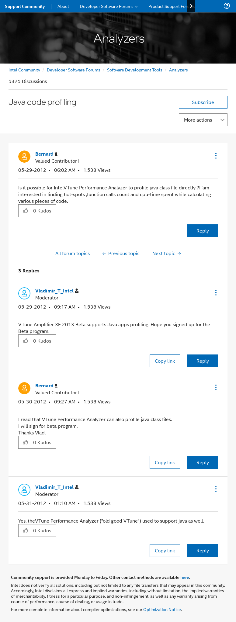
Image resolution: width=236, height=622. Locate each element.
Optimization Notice (162, 609)
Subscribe (203, 101)
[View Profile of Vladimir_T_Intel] (56, 290)
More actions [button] (198, 119)
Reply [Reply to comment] (202, 360)
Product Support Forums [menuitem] (171, 6)
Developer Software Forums (73, 69)
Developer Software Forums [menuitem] (107, 6)
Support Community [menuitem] (25, 6)
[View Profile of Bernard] (46, 153)
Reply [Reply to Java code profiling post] (202, 230)
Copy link (165, 360)
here (184, 577)
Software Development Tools (134, 69)
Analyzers (178, 69)
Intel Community (24, 69)
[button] (215, 155)
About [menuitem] (63, 6)
